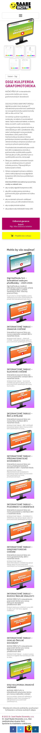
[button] (29, 728)
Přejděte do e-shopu (21, 236)
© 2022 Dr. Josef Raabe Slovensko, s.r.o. (18, 716)
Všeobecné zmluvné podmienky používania (20, 708)
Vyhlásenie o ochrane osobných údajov (20, 710)
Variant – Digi (12, 76)
